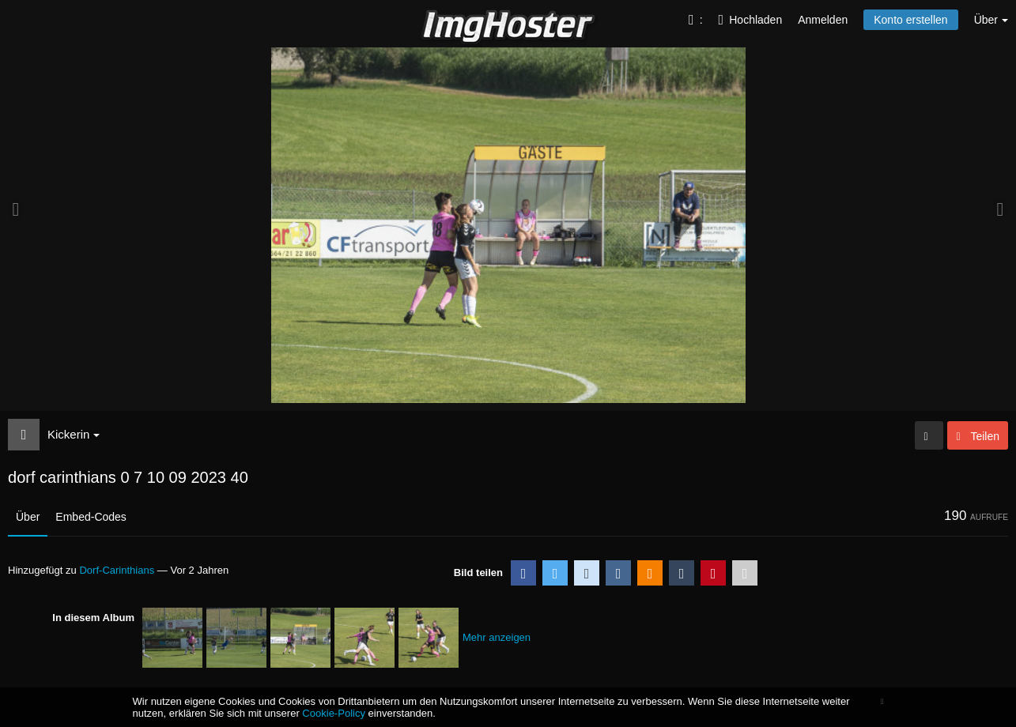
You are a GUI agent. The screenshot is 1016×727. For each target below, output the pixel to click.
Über (28, 516)
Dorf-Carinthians (116, 570)
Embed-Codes (91, 516)
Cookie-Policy (333, 713)
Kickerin (73, 434)
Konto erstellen (910, 19)
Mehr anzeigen (497, 637)
